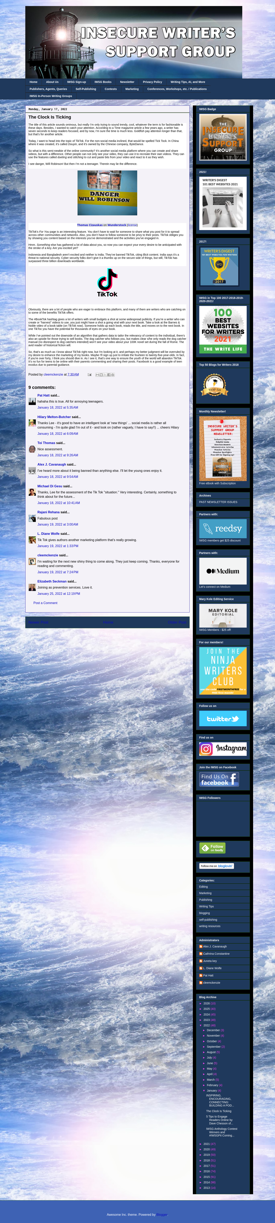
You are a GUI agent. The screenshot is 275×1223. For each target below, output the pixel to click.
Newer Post (38, 622)
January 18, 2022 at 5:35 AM (58, 407)
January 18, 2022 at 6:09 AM (58, 433)
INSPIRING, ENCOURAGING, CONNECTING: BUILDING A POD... (220, 1100)
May (210, 1068)
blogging (204, 913)
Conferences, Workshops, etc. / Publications (177, 89)
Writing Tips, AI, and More (188, 82)
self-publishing (208, 919)
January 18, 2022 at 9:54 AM (58, 476)
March (211, 1079)
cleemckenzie (48, 555)
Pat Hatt (44, 395)
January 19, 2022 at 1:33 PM (58, 546)
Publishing (205, 899)
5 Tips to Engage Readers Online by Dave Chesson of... (219, 1120)
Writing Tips (206, 906)
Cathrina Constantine (216, 953)
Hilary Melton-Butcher (54, 417)
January (212, 1090)
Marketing (132, 89)
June (210, 1063)
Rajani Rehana (49, 512)
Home (34, 82)
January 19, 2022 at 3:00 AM (58, 524)
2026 (207, 1003)
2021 (207, 1144)
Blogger (161, 1214)
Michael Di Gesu (50, 486)
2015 (207, 1177)
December (214, 1030)
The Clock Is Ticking (218, 1111)
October (212, 1041)
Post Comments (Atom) (117, 634)
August (211, 1052)
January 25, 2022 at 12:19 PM (59, 593)
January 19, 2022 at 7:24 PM (58, 572)
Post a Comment (45, 603)
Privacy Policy (152, 82)
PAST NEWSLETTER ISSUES (218, 502)
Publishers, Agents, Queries (48, 89)
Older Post (177, 622)
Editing (203, 886)
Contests (111, 89)
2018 (207, 1160)
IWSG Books (103, 82)
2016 (207, 1171)
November (214, 1035)
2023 (207, 1020)
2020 (207, 1149)
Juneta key (210, 961)
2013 (207, 1187)
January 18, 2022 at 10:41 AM (59, 503)
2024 (207, 1014)
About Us (52, 82)
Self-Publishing (86, 89)
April (210, 1074)
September (214, 1046)
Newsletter (127, 82)
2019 (207, 1154)
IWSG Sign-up (76, 82)
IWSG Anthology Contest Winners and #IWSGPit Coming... (221, 1132)
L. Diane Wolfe (49, 533)
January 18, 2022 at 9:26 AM (58, 455)
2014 (207, 1182)
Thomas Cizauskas (90, 225)
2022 (207, 1025)
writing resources (210, 926)
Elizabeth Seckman (52, 581)
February (213, 1085)
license (132, 225)
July (210, 1057)
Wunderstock (116, 225)
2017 (207, 1165)
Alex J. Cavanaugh (52, 464)
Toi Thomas (46, 443)
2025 (207, 1008)
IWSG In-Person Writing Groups (51, 96)
